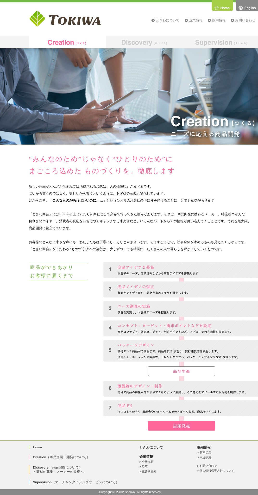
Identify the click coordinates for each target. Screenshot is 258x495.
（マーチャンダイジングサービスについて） (76, 482)
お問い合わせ (245, 20)
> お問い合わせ (207, 465)
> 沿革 (143, 466)
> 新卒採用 (204, 452)
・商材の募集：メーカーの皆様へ (58, 472)
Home (37, 447)
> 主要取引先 (147, 471)
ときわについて (167, 20)
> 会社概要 (146, 461)
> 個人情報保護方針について (215, 470)
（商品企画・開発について (60, 457)
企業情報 (195, 20)
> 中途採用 (204, 457)
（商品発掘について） (57, 467)
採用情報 (219, 20)
